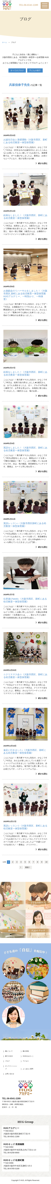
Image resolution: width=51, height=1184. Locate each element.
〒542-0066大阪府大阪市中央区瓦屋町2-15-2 (25, 1163)
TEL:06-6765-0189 (11, 1169)
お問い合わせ (9, 1074)
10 (46, 862)
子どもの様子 (35, 70)
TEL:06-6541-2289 (28, 5)
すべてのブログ (17, 70)
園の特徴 (26, 1051)
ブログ (7, 1061)
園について (9, 1051)
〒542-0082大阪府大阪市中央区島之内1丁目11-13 (25, 1147)
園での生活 (9, 1056)
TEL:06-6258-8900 (11, 1153)
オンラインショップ (11, 1067)
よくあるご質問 (28, 1069)
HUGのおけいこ (28, 1056)
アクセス (26, 1061)
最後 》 (28, 867)
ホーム (4, 42)
